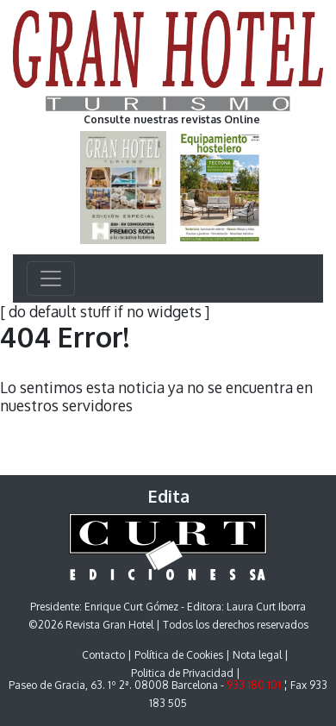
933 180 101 (254, 685)
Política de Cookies (178, 654)
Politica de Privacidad (182, 673)
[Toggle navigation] (51, 278)
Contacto (103, 654)
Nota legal (257, 654)
